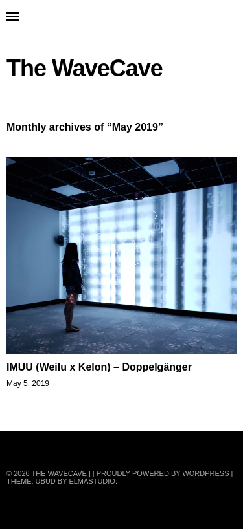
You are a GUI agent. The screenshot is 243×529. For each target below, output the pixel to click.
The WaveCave (84, 68)
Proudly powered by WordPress (163, 473)
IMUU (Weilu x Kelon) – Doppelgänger (99, 367)
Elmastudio (92, 481)
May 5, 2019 (27, 383)
